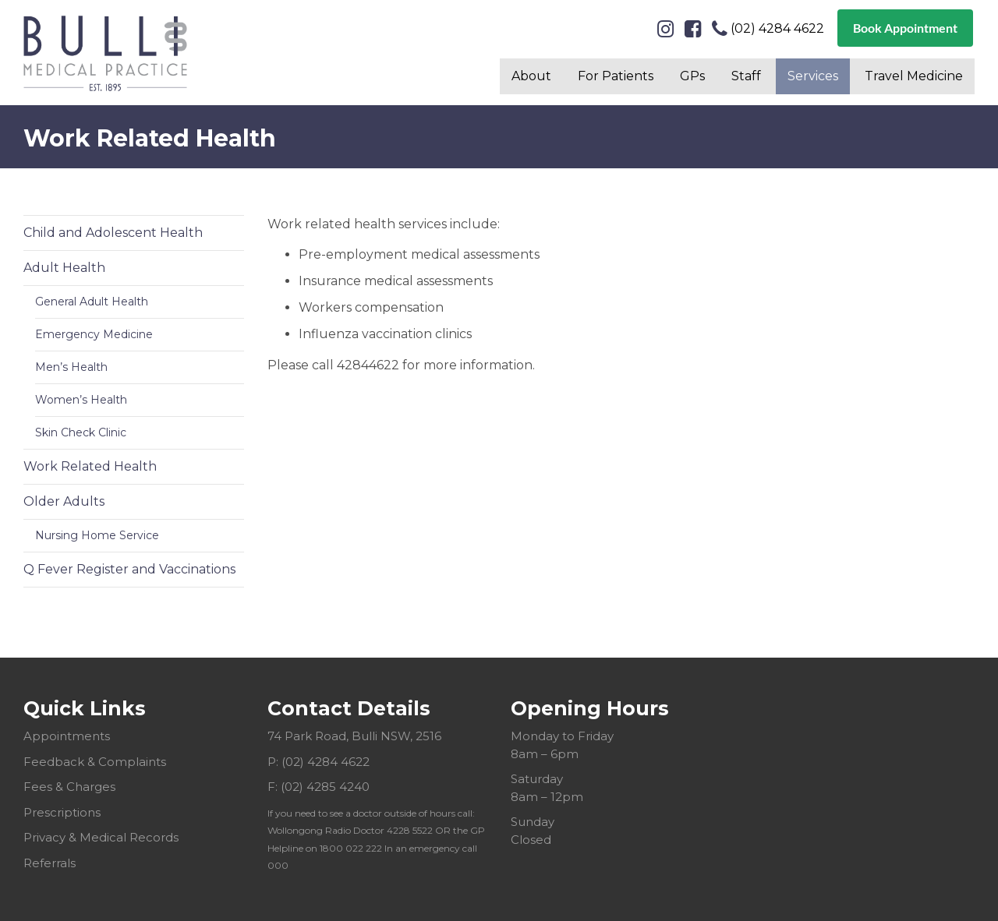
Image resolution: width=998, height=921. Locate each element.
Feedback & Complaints (94, 761)
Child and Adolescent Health (113, 232)
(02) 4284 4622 (768, 29)
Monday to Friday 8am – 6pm (562, 745)
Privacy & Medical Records (101, 837)
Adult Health (64, 267)
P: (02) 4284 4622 (318, 761)
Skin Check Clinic (80, 432)
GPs (692, 76)
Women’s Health (81, 400)
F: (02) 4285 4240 (318, 786)
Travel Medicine (914, 76)
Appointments (66, 736)
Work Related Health (90, 466)
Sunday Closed (532, 830)
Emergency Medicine (94, 334)
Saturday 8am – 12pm (547, 787)
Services (812, 76)
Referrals (49, 863)
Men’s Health (71, 367)
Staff (746, 76)
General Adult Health (91, 302)
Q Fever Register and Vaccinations (129, 569)
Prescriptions (62, 812)
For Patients (615, 76)
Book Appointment (905, 27)
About (531, 76)
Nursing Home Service (97, 535)
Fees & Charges (69, 786)
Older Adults (63, 501)
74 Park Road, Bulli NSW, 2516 (354, 736)
